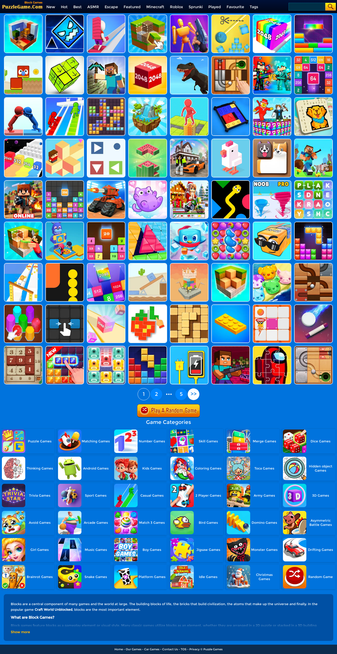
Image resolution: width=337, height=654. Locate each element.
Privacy (194, 649)
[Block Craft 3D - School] (189, 140)
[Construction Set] (230, 306)
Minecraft (155, 7)
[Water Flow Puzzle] (147, 99)
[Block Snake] (64, 265)
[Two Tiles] (64, 306)
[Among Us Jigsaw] (272, 347)
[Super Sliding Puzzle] (230, 99)
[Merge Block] (106, 265)
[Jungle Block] (64, 347)
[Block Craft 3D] (23, 182)
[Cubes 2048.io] (272, 223)
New (50, 7)
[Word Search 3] (313, 182)
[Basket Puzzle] (272, 306)
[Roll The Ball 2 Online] (313, 347)
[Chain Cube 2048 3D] (147, 57)
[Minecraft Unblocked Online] (147, 16)
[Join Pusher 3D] (23, 99)
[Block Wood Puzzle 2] (189, 306)
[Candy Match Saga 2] (230, 223)
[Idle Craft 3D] (23, 16)
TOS (184, 649)
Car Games (151, 649)
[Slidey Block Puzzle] (106, 347)
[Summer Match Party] (64, 223)
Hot (64, 7)
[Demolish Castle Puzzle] (189, 265)
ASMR (93, 7)
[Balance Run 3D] (23, 265)
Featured (132, 7)
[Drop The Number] (64, 182)
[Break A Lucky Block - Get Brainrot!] (272, 99)
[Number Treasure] (23, 347)
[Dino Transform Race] (189, 57)
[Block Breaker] (313, 306)
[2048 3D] (106, 306)
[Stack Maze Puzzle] (189, 99)
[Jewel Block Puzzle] (106, 99)
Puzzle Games (213, 649)
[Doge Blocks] (272, 140)
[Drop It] (313, 16)
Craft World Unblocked (53, 609)
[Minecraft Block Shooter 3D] (230, 347)
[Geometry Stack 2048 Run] (272, 16)
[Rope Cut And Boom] (230, 16)
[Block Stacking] (147, 140)
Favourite (235, 7)
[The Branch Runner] (64, 140)
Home (118, 649)
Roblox (176, 7)
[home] (22, 6)
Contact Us (170, 649)
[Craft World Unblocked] (313, 140)
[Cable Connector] (189, 347)
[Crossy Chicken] (230, 140)
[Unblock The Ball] (230, 57)
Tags (254, 7)
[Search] (307, 7)
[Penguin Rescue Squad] (189, 223)
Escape (111, 7)
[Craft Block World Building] (23, 223)
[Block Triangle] (147, 223)
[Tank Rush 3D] (106, 182)
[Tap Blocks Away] (64, 57)
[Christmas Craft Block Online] (189, 182)
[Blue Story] (147, 265)
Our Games (133, 649)
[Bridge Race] (106, 16)
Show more (20, 632)
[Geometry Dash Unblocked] (64, 16)
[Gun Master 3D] (189, 16)
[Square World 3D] (106, 57)
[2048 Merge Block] (313, 57)
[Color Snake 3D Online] (230, 182)
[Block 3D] (230, 265)
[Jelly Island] (272, 265)
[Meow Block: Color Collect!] (147, 182)
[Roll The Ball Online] (313, 265)
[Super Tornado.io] (272, 182)
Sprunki (196, 7)
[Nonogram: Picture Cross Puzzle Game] (313, 99)
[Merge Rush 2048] (23, 140)
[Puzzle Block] (147, 347)
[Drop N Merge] (106, 223)
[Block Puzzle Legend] (313, 223)
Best (77, 7)
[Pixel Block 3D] (147, 306)
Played (214, 7)
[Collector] (106, 140)
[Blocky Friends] (23, 57)
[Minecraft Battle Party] (272, 57)
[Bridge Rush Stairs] (64, 99)
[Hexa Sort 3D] (23, 306)
